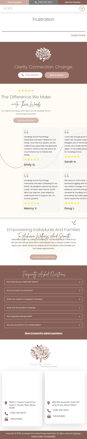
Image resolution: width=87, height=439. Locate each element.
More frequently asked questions (43, 333)
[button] (82, 8)
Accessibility (50, 436)
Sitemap (76, 433)
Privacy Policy (37, 436)
